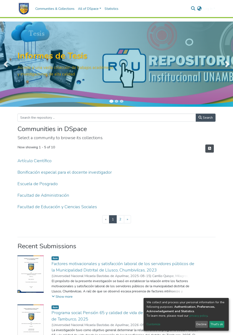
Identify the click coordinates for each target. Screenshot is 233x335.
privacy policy (198, 316)
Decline (201, 324)
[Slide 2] (116, 101)
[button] (199, 8)
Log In (208, 8)
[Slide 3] (121, 101)
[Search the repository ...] (106, 118)
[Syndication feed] (209, 148)
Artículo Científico (34, 161)
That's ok (216, 324)
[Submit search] (193, 8)
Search (205, 117)
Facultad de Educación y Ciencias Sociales (57, 207)
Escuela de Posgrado (37, 184)
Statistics (111, 8)
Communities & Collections (55, 8)
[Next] (127, 219)
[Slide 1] (111, 101)
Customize (153, 324)
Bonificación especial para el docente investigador (64, 172)
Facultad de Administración (43, 195)
